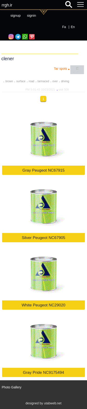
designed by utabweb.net (43, 403)
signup (15, 15)
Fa (64, 27)
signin (31, 15)
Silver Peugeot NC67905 (43, 237)
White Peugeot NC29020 (43, 305)
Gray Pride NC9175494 (43, 372)
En (73, 27)
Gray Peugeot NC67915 (43, 170)
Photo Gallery (11, 387)
